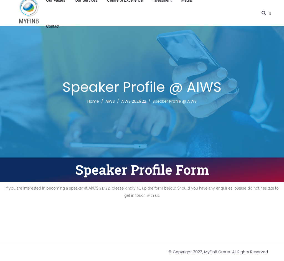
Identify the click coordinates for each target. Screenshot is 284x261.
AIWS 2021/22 (133, 101)
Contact (52, 26)
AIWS (110, 101)
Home (93, 101)
